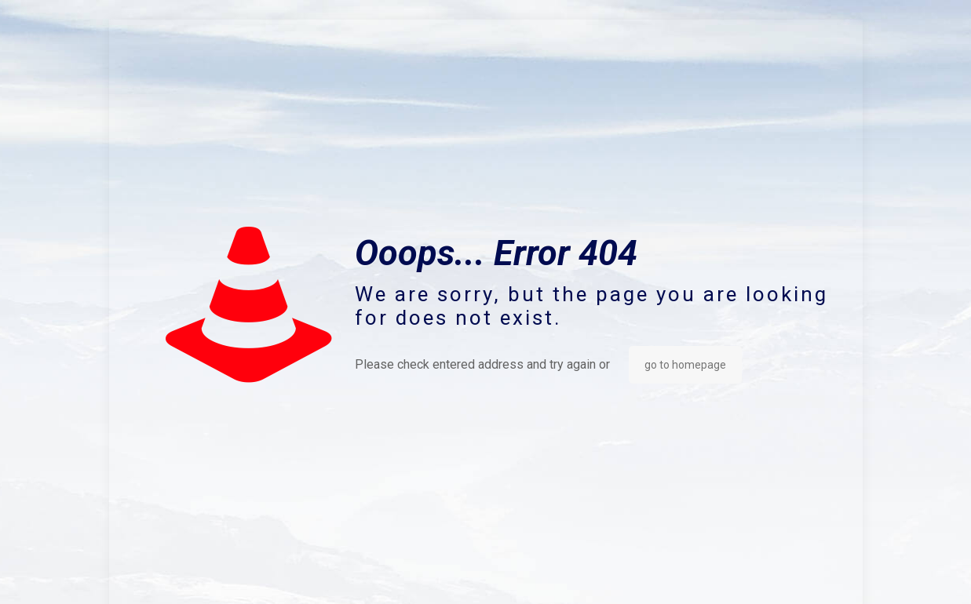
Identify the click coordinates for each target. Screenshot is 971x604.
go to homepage (685, 364)
